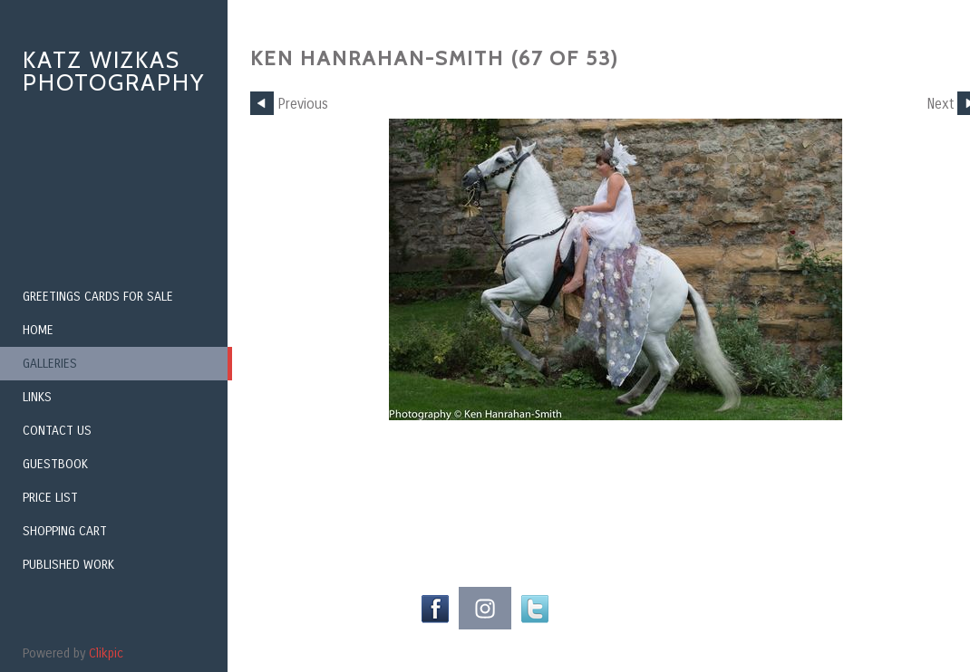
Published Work (68, 564)
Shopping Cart (65, 531)
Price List (50, 497)
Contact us (57, 430)
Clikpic (106, 653)
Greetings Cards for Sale (98, 296)
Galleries (50, 363)
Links (37, 397)
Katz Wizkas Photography (114, 71)
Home (38, 330)
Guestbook (55, 464)
